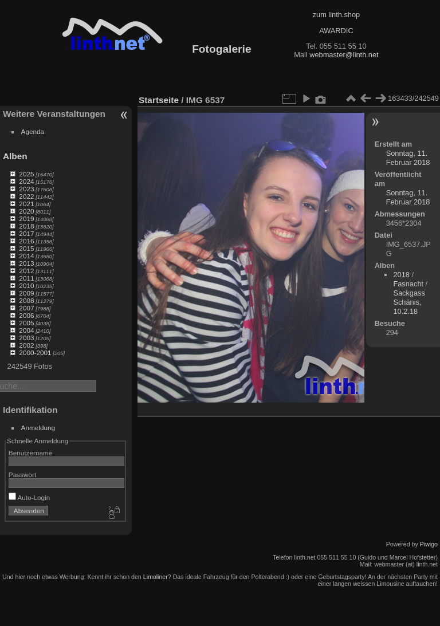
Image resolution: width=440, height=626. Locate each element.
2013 (26, 263)
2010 (26, 285)
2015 (26, 248)
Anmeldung (38, 427)
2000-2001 (35, 352)
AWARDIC (336, 30)
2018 (26, 226)
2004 (26, 330)
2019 (26, 218)
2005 (26, 322)
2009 (26, 293)
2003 (26, 337)
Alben (15, 156)
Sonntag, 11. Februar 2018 (408, 158)
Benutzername (31, 452)
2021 (26, 203)
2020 (26, 211)
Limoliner (155, 576)
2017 (26, 233)
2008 (26, 300)
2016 (26, 241)
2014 (26, 255)
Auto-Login (29, 497)
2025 (26, 174)
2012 (26, 270)
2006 (26, 315)
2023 (26, 188)
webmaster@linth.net (343, 54)
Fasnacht (408, 283)
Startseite (159, 100)
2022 (26, 196)
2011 (26, 278)
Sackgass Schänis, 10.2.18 (409, 302)
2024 (26, 181)
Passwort (22, 474)
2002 (26, 345)
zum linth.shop (336, 14)
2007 (26, 308)
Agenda (33, 131)
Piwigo (429, 544)
